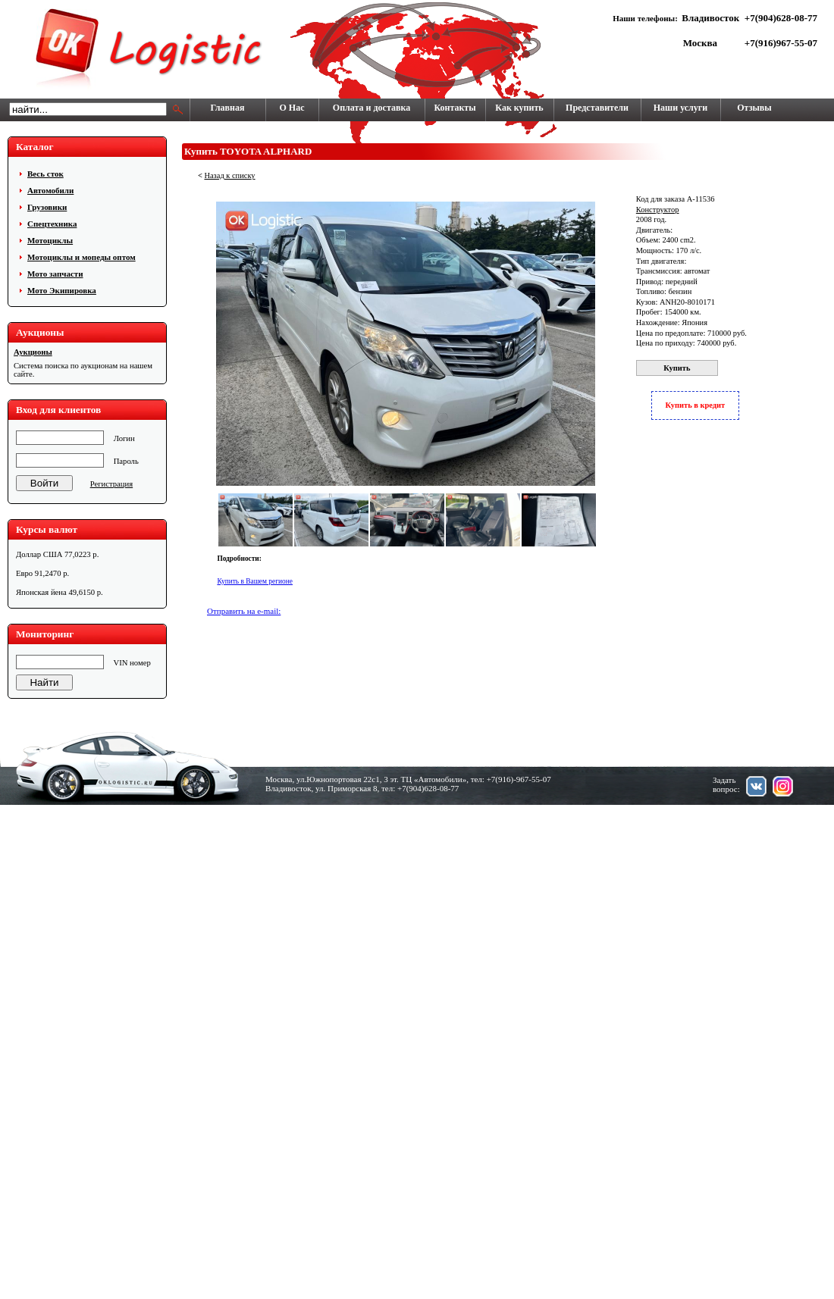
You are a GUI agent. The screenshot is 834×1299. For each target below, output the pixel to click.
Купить (676, 368)
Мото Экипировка (61, 290)
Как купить (519, 107)
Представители (597, 107)
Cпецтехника (52, 223)
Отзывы (754, 107)
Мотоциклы (50, 240)
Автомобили (50, 190)
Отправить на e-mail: (244, 610)
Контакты (454, 107)
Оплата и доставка (371, 107)
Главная (228, 107)
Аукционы (33, 352)
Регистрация (111, 484)
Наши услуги (680, 107)
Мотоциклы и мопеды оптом (81, 256)
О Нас (292, 107)
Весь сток (45, 173)
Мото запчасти (55, 273)
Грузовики (47, 206)
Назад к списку (229, 175)
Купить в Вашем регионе (255, 581)
